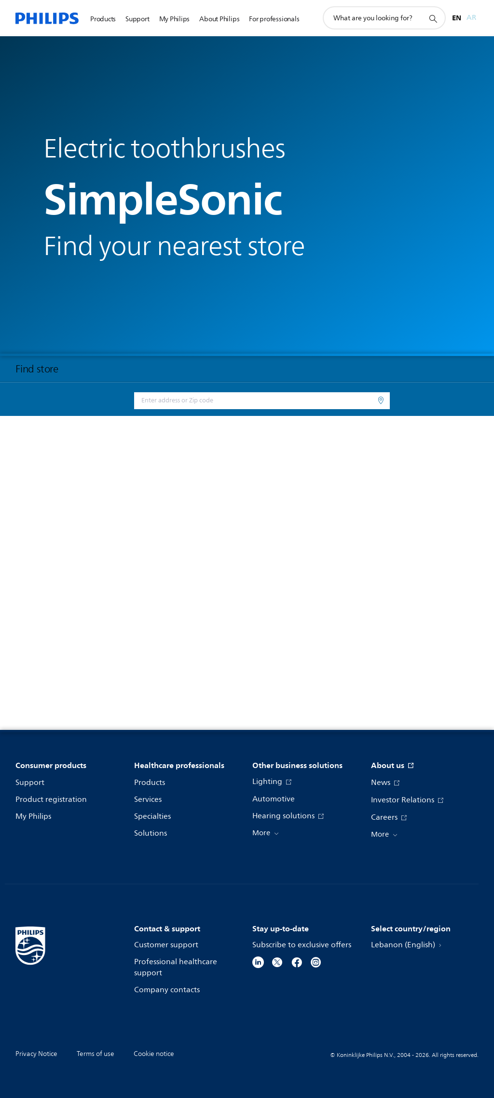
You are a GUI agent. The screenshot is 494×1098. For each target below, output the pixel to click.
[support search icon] (433, 18)
